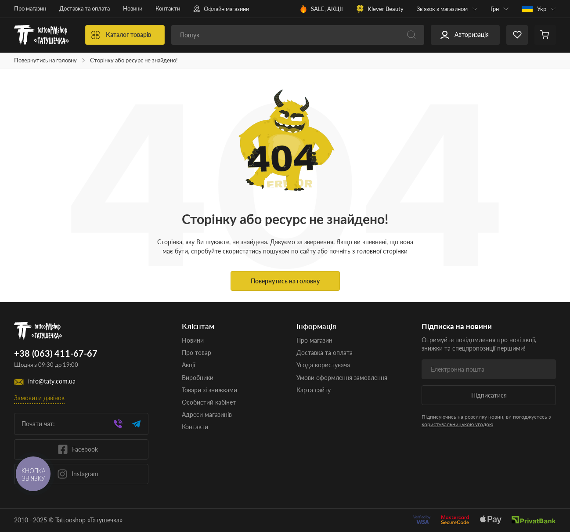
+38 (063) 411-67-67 (55, 353)
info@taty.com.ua (52, 381)
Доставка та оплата (84, 8)
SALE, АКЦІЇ (321, 9)
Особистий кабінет (209, 402)
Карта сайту (313, 390)
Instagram (77, 474)
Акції (188, 365)
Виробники (197, 377)
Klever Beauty (380, 9)
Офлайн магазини (221, 8)
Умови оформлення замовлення (341, 377)
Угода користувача (323, 365)
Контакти (167, 8)
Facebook (78, 449)
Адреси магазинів (207, 414)
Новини (132, 8)
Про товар (196, 352)
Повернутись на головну (45, 60)
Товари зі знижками (209, 390)
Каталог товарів (121, 35)
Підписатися (489, 395)
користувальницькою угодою (457, 424)
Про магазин (30, 8)
